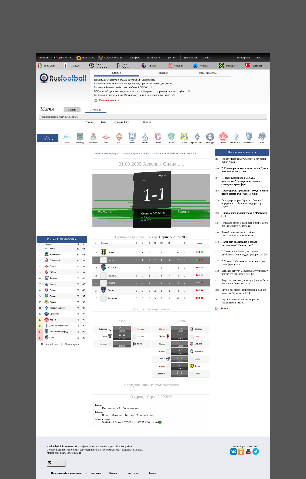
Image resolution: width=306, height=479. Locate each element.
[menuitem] (111, 57)
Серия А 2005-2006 (153, 213)
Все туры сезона (131, 408)
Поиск (206, 57)
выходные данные (131, 449)
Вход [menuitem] (259, 57)
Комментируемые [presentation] (208, 72)
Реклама (153, 473)
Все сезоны (154, 422)
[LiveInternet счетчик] (56, 465)
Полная (105, 415)
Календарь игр (73, 344)
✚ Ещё (224, 308)
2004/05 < (107, 422)
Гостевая (129, 415)
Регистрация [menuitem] (244, 57)
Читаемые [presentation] (162, 72)
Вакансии (113, 473)
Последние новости (242, 152)
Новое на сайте (133, 473)
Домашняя (117, 415)
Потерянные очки (145, 415)
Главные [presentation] (116, 72)
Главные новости (109, 100)
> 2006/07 (139, 422)
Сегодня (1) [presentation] (96, 109)
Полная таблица (49, 344)
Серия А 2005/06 (159, 397)
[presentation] (68, 109)
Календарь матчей (111, 408)
